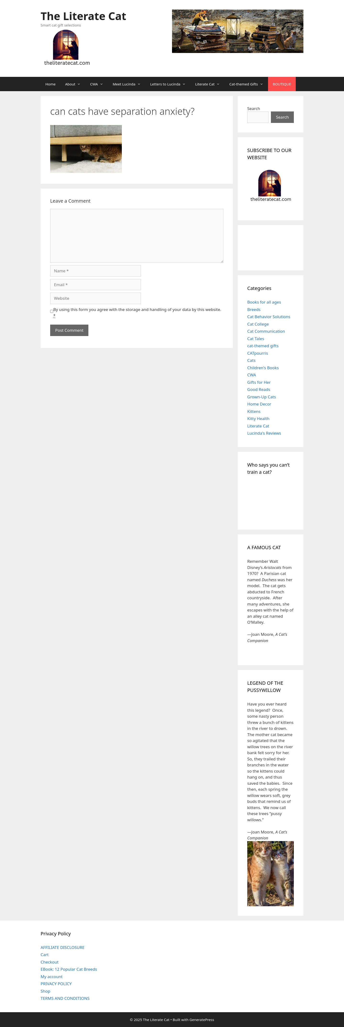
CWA (99, 84)
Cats (251, 360)
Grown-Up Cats (261, 397)
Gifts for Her (259, 382)
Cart (44, 954)
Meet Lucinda (129, 84)
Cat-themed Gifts (248, 84)
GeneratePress (201, 1019)
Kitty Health (258, 418)
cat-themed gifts (263, 345)
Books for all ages (264, 302)
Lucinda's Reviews (264, 433)
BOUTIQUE (282, 84)
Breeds (254, 309)
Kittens (253, 411)
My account (52, 976)
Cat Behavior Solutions (268, 316)
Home (50, 84)
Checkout (50, 962)
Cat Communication (266, 331)
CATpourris (257, 353)
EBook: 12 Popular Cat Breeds (69, 969)
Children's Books (263, 367)
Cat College (258, 324)
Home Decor (259, 404)
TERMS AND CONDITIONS (65, 998)
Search (253, 108)
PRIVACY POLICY (56, 983)
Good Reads (258, 389)
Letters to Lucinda (170, 84)
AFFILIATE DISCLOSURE (63, 947)
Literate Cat (210, 84)
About (75, 84)
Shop (45, 991)
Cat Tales (255, 338)
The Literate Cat (83, 16)
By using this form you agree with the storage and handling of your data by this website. (137, 313)
